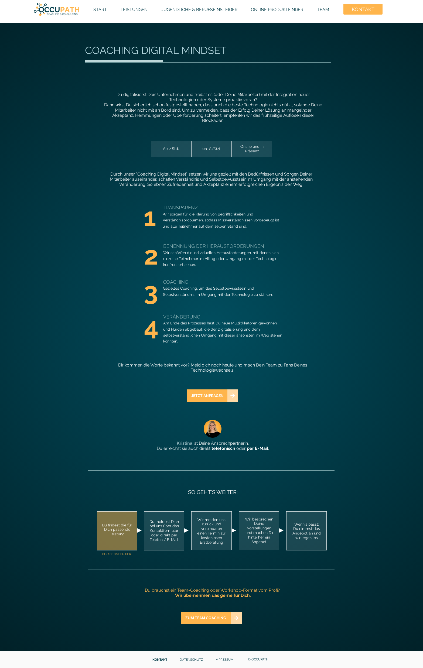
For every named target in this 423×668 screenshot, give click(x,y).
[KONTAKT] (160, 659)
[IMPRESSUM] (224, 659)
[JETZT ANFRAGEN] (207, 395)
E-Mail (261, 448)
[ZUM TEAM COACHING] (206, 618)
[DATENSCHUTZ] (192, 659)
